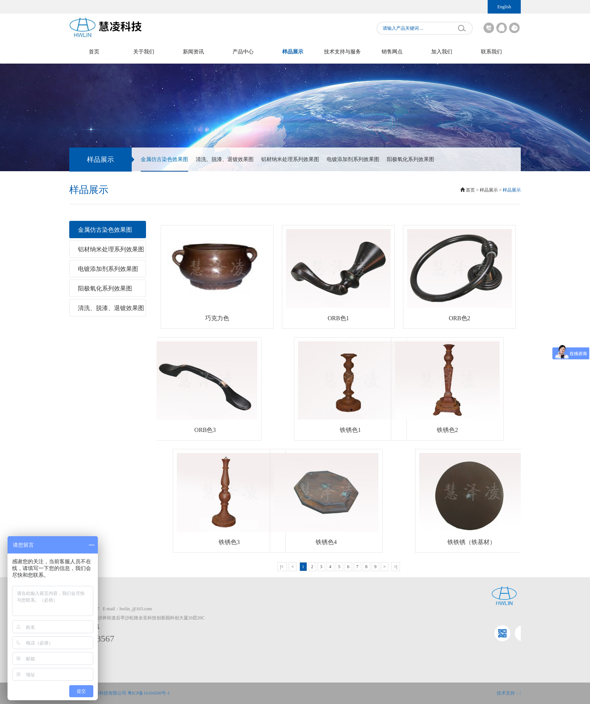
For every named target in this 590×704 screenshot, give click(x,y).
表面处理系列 (486, 608)
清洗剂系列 (484, 617)
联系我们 (491, 52)
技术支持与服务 (342, 52)
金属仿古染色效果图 (164, 164)
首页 (94, 52)
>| (395, 566)
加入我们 (441, 52)
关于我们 (143, 52)
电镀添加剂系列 (489, 636)
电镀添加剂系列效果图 (353, 159)
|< (282, 566)
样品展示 (292, 52)
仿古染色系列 (486, 645)
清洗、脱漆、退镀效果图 (225, 159)
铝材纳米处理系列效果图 (290, 159)
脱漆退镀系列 (486, 626)
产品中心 (243, 52)
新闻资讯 (193, 52)
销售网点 (392, 52)
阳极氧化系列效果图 (410, 159)
